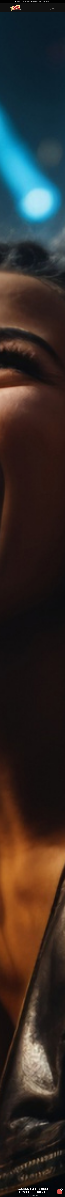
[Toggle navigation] (52, 8)
